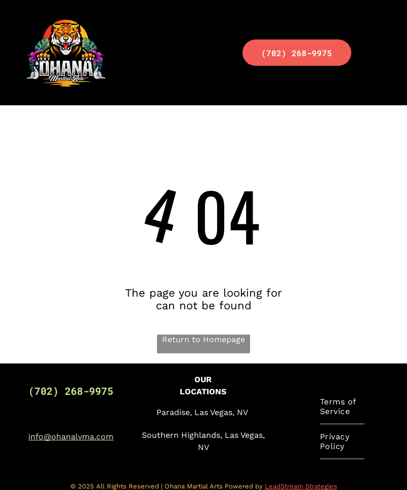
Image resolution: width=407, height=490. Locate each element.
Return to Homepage (203, 339)
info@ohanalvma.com (70, 436)
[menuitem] (342, 406)
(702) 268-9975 (70, 390)
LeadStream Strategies (301, 486)
